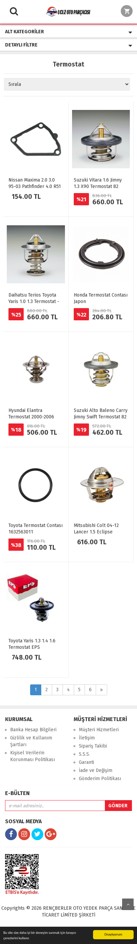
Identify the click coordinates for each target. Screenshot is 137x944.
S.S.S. (84, 754)
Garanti (86, 762)
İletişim (87, 738)
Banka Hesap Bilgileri (33, 730)
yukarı (128, 904)
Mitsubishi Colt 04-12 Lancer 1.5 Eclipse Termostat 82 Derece (96, 532)
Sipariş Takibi (93, 746)
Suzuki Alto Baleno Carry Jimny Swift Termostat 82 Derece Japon (101, 417)
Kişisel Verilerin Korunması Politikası (32, 756)
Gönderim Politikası (100, 778)
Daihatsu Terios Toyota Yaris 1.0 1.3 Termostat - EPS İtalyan (33, 301)
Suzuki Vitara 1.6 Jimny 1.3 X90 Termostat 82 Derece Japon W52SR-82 (100, 186)
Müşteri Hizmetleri (99, 730)
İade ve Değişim (95, 770)
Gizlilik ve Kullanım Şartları (31, 741)
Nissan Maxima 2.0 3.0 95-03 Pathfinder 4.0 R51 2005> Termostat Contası (34, 186)
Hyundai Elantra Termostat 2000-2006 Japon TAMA (31, 417)
